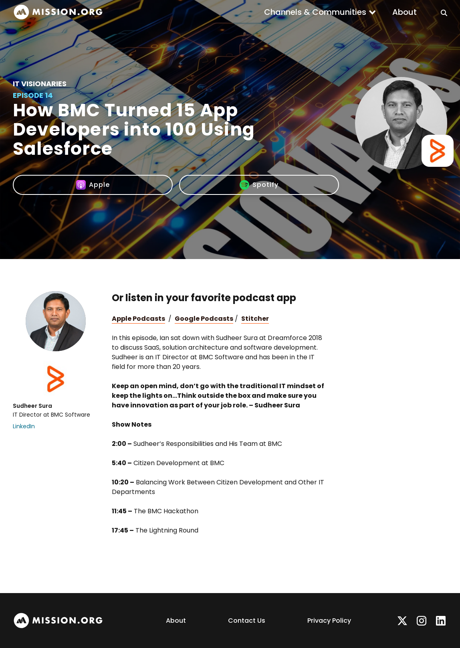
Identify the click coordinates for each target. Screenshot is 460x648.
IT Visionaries (40, 84)
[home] (58, 12)
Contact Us (246, 620)
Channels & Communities (315, 12)
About (404, 12)
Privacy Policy (329, 620)
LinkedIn (24, 426)
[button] (320, 12)
